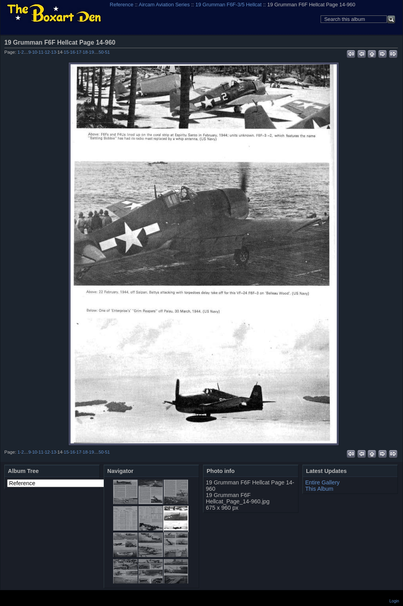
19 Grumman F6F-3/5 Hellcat (229, 5)
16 (72, 52)
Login (394, 601)
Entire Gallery (322, 482)
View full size (393, 42)
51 (107, 52)
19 (91, 52)
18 (85, 52)
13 (53, 52)
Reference (121, 5)
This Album (319, 489)
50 (101, 52)
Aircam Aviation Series (164, 5)
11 (40, 52)
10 (34, 52)
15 (66, 52)
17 (79, 52)
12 (47, 52)
